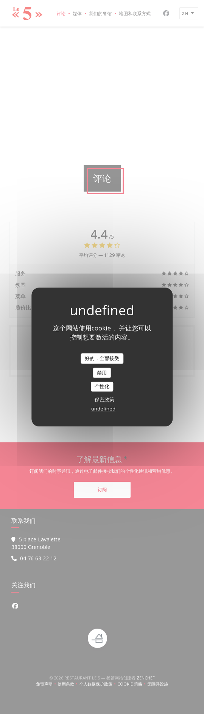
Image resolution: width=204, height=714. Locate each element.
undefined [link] (103, 408)
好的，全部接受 (102, 358)
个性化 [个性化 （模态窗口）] (102, 386)
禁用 (102, 372)
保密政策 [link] (104, 399)
